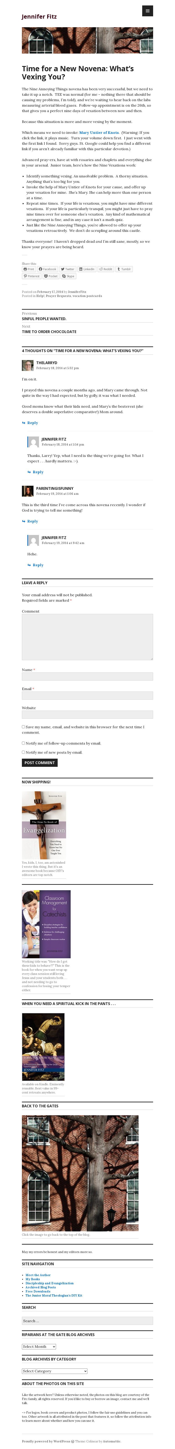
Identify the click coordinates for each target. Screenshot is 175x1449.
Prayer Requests (58, 296)
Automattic (112, 1441)
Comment (30, 611)
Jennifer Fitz (39, 16)
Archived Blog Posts (41, 1287)
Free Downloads (38, 1291)
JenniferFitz (77, 292)
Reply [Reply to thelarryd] (32, 422)
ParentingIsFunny (54, 488)
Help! (40, 296)
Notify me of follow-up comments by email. (63, 743)
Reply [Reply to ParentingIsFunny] (32, 521)
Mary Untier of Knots (99, 132)
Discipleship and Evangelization (50, 1283)
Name (28, 669)
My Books (33, 1279)
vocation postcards (87, 296)
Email (28, 688)
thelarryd (46, 362)
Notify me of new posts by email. (54, 752)
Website (29, 708)
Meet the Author (38, 1275)
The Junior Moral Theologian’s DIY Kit (54, 1295)
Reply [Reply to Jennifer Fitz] (38, 472)
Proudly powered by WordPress (46, 1441)
